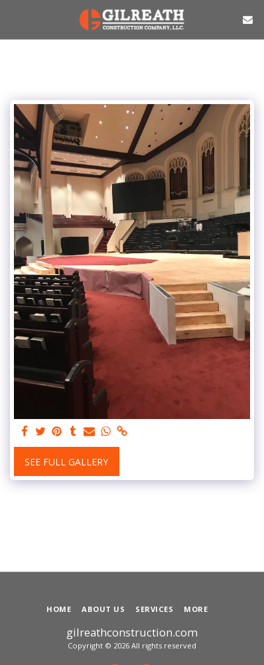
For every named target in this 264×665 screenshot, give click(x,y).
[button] (14, 18)
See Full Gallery (66, 461)
